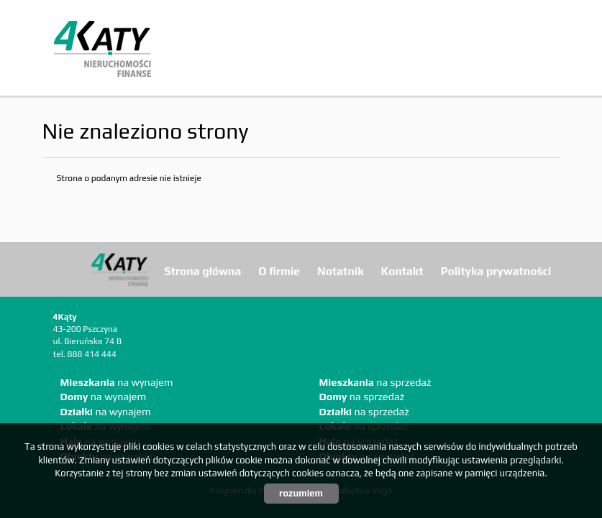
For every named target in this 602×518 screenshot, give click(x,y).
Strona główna (202, 270)
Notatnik (340, 270)
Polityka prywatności (496, 270)
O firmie (279, 270)
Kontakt (402, 270)
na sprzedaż (375, 382)
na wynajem (116, 382)
